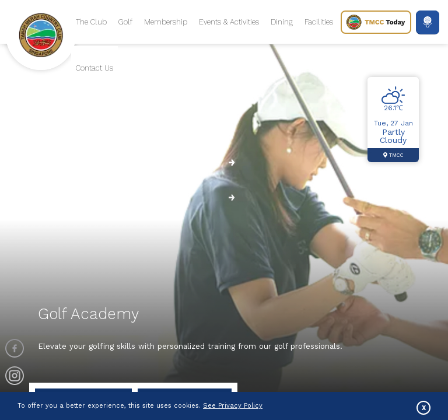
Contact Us (94, 68)
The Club (91, 22)
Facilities (318, 22)
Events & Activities (229, 22)
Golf (125, 22)
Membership (165, 22)
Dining (282, 22)
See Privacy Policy (232, 406)
